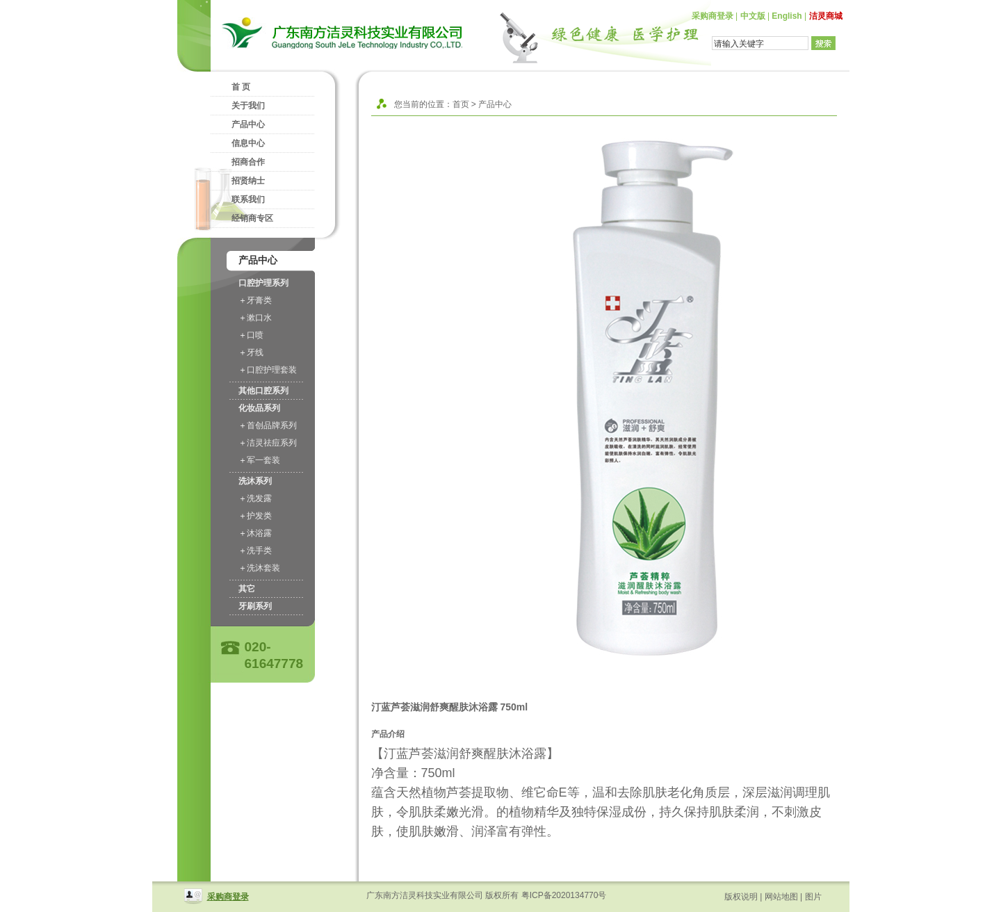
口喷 (255, 335)
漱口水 (259, 318)
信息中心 (248, 143)
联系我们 (248, 199)
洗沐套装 (263, 568)
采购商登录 (712, 16)
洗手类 (259, 550)
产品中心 (248, 124)
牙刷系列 (255, 606)
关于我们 (248, 106)
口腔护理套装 (272, 370)
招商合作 (248, 162)
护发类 (259, 516)
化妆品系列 (259, 408)
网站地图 (781, 897)
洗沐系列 (255, 481)
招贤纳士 (248, 181)
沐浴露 (259, 533)
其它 (246, 589)
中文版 (752, 16)
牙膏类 (259, 300)
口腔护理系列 (263, 283)
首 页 (240, 87)
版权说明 (741, 897)
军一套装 (263, 460)
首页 (461, 104)
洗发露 (259, 498)
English (786, 16)
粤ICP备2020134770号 (564, 895)
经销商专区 (252, 218)
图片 (813, 897)
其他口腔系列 (263, 391)
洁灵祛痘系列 (272, 443)
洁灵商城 (826, 16)
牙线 (255, 352)
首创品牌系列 (272, 425)
